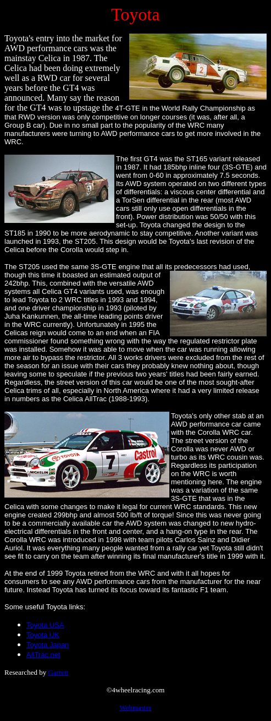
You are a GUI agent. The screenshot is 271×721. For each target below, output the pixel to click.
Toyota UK (42, 635)
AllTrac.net (43, 655)
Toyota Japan (47, 645)
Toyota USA (45, 625)
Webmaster (135, 707)
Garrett (58, 672)
